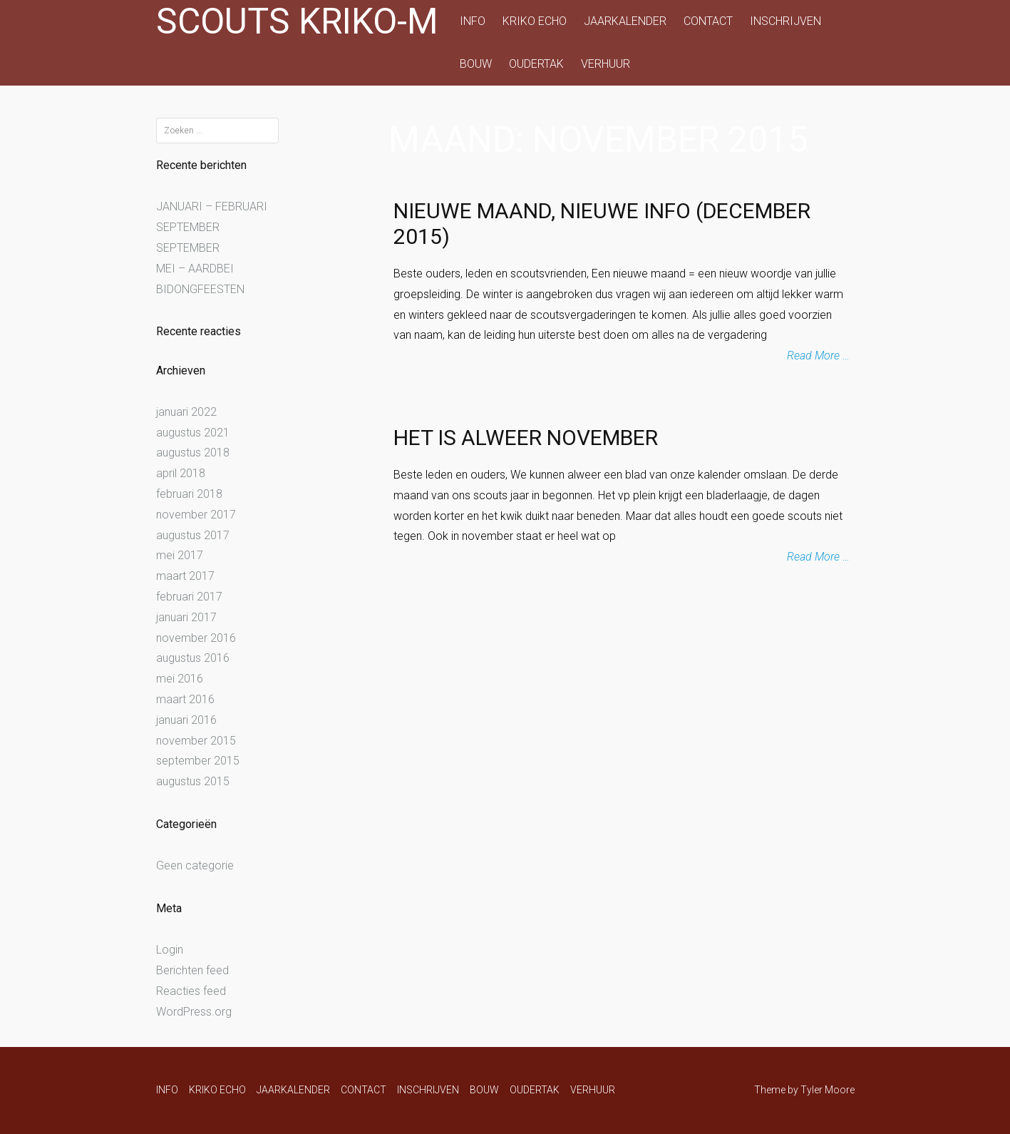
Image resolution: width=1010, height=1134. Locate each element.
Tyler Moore (827, 1089)
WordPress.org (194, 1011)
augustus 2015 (193, 781)
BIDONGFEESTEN (200, 289)
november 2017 (196, 514)
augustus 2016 (193, 658)
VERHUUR (605, 64)
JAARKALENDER (625, 21)
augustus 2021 (193, 432)
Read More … (818, 355)
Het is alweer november (525, 437)
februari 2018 (189, 494)
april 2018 (180, 473)
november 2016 (196, 638)
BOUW (476, 64)
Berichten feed (192, 970)
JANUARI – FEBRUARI (211, 206)
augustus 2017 (193, 535)
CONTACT (708, 21)
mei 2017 (179, 555)
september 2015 (197, 760)
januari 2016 (186, 720)
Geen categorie (195, 865)
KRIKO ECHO (535, 21)
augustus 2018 (193, 452)
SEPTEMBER (188, 227)
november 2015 (196, 740)
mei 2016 (179, 678)
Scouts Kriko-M (297, 21)
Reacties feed (191, 991)
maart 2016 (185, 699)
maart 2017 (185, 576)
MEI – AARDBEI (195, 268)
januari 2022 (186, 412)
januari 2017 (186, 617)
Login (169, 949)
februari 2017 (189, 596)
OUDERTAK (536, 64)
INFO (472, 21)
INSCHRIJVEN (785, 21)
